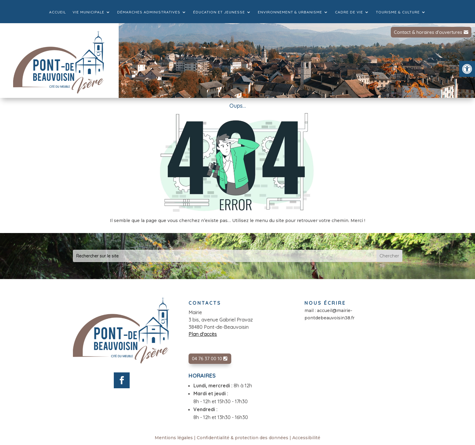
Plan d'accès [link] (203, 334)
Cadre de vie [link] (349, 12)
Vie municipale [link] (88, 12)
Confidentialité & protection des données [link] (242, 437)
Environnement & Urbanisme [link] (290, 12)
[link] (467, 69)
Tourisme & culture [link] (398, 12)
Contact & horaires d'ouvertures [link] (428, 32)
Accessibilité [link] (306, 437)
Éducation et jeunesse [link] (219, 12)
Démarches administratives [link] (148, 12)
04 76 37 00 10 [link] (207, 358)
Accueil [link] (57, 12)
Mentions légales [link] (174, 437)
